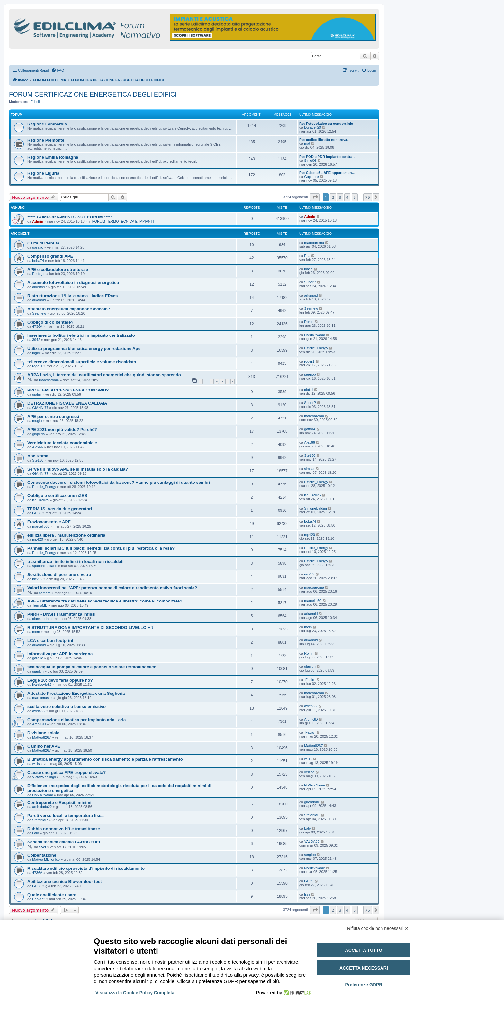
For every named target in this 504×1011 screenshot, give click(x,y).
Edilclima (38, 102)
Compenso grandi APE (50, 256)
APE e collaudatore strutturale (57, 269)
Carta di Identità (43, 243)
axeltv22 (38, 711)
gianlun (37, 671)
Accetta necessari (363, 967)
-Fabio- (309, 680)
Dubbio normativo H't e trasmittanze (63, 828)
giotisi (36, 394)
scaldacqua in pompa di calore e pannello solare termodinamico (92, 667)
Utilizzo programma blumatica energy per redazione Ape (83, 348)
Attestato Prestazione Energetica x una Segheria (76, 693)
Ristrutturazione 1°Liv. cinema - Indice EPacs (72, 295)
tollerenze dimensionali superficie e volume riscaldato (81, 361)
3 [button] (340, 197)
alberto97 (39, 287)
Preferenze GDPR (363, 984)
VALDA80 (312, 841)
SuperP (310, 282)
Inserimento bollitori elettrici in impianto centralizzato (81, 335)
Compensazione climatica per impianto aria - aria (76, 719)
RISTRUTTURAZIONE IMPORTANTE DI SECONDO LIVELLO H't (90, 627)
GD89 (36, 513)
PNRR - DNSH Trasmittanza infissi (61, 614)
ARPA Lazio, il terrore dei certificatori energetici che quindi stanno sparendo (104, 374)
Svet (42, 847)
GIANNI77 (40, 407)
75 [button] (367, 197)
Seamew (39, 313)
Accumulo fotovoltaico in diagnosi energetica (73, 282)
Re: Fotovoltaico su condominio (326, 123)
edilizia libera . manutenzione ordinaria (66, 535)
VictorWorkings (44, 777)
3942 (36, 340)
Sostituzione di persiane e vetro (59, 574)
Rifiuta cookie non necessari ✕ (378, 928)
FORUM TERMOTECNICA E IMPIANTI (123, 221)
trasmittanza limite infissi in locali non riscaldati (75, 561)
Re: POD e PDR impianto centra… (327, 157)
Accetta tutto (363, 950)
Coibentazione (41, 855)
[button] (315, 197)
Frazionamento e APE (49, 521)
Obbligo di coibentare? (50, 322)
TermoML (39, 605)
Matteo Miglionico (46, 859)
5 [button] (355, 197)
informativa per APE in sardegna (60, 653)
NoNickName (314, 335)
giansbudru (41, 618)
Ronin (308, 322)
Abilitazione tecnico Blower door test (64, 881)
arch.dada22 (42, 807)
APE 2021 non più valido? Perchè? (62, 429)
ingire (36, 353)
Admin (37, 221)
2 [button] (333, 197)
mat (307, 143)
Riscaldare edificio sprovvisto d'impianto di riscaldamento (86, 868)
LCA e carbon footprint (50, 640)
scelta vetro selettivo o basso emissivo (66, 706)
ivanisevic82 (41, 684)
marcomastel (42, 698)
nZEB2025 (40, 500)
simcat (309, 469)
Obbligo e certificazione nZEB (57, 495)
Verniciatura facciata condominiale (62, 442)
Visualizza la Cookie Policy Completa (135, 992)
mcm (36, 632)
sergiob (310, 374)
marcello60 (41, 526)
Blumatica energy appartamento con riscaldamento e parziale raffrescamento (105, 759)
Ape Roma (37, 456)
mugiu (37, 421)
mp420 (37, 539)
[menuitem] (57, 70)
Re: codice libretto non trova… (325, 140)
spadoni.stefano (44, 566)
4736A (37, 326)
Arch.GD (39, 724)
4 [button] (347, 197)
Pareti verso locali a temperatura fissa (65, 815)
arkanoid (39, 300)
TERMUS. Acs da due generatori (59, 508)
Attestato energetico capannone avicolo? (68, 309)
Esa (307, 256)
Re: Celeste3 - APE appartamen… (327, 173)
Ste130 (37, 460)
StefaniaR (40, 820)
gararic (37, 247)
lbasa (308, 269)
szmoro (44, 593)
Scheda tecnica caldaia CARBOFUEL (64, 842)
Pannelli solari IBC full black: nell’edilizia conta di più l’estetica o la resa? (101, 548)
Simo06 (310, 160)
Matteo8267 (41, 737)
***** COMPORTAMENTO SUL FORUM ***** (69, 217)
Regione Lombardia (47, 124)
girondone (312, 802)
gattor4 (309, 429)
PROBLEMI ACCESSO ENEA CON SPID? (68, 390)
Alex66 (37, 447)
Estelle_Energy (316, 348)
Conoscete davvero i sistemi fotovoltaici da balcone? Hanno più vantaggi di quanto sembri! (119, 482)
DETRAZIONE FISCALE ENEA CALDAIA (67, 403)
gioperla (38, 434)
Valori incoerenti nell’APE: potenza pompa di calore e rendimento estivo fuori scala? (112, 587)
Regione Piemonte (45, 140)
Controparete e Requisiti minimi (59, 802)
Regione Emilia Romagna (52, 157)
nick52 (37, 579)
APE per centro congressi (53, 416)
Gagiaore (311, 177)
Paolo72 (38, 899)
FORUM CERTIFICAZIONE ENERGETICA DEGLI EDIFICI (93, 94)
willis (36, 764)
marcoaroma (314, 242)
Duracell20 (312, 127)
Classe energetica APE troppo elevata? (66, 772)
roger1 (37, 366)
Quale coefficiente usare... (53, 894)
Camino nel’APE (43, 746)
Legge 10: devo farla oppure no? (60, 680)
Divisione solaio (43, 733)
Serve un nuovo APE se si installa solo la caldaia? (77, 469)
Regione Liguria (43, 173)
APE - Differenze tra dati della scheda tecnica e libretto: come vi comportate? (104, 601)
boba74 (38, 260)
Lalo (35, 833)
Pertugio (38, 274)
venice (309, 772)
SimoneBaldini (315, 508)
